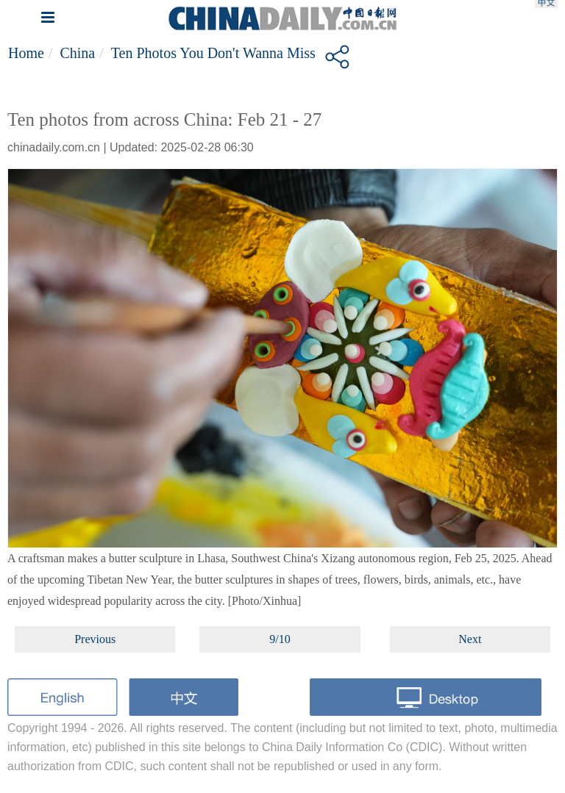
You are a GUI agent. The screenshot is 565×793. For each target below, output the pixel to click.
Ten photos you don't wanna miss (213, 53)
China (77, 53)
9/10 (279, 639)
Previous (95, 639)
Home (26, 53)
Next (469, 639)
